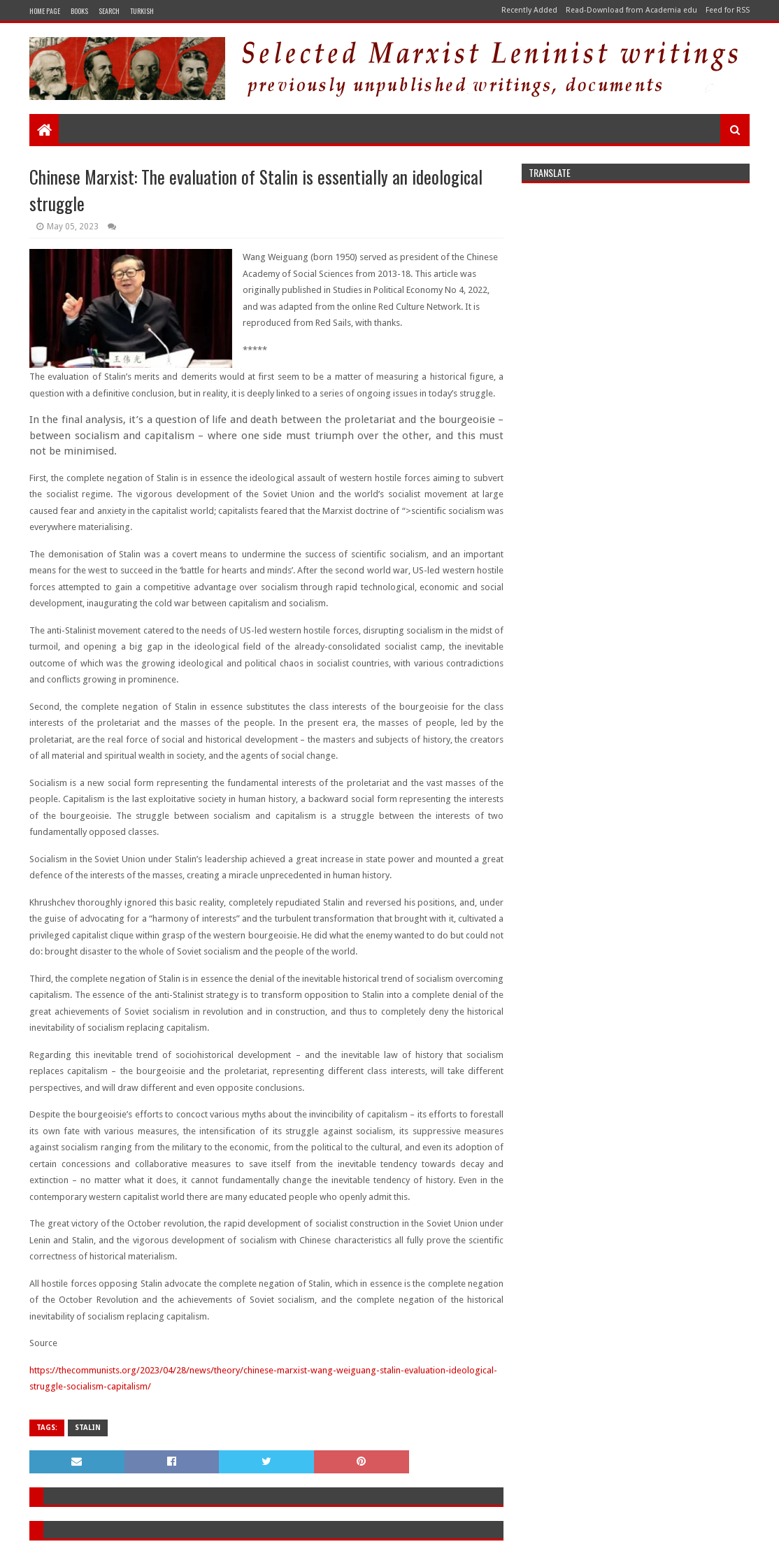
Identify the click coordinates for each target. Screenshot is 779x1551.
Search (109, 11)
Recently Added (529, 10)
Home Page (44, 11)
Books (79, 11)
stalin (88, 1427)
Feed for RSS (728, 10)
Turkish (142, 11)
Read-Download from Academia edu (631, 10)
